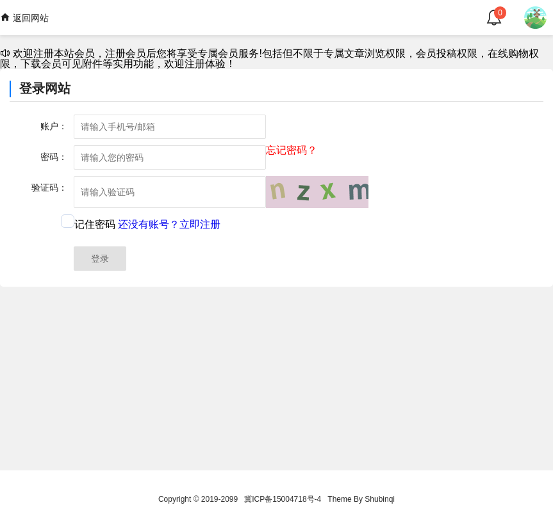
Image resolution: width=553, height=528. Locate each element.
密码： (53, 157)
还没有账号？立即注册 (169, 224)
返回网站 (24, 17)
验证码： (49, 187)
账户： (53, 126)
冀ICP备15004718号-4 (282, 499)
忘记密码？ (291, 150)
